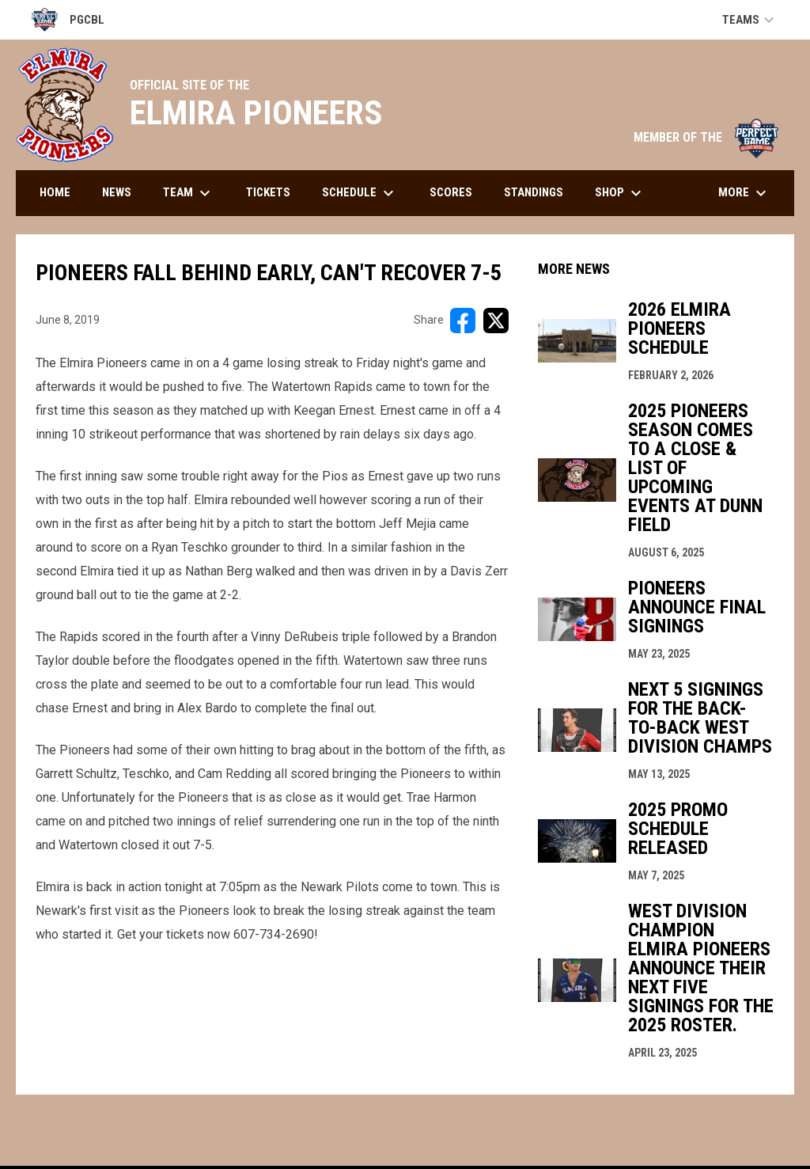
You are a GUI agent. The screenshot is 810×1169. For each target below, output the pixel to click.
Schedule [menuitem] (360, 193)
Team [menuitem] (188, 193)
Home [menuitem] (55, 192)
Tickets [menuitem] (268, 192)
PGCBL (68, 20)
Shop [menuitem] (620, 193)
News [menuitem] (116, 192)
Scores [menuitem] (451, 192)
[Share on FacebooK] (462, 320)
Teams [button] (750, 19)
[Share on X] (496, 320)
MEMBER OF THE (706, 137)
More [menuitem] (744, 193)
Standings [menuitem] (533, 192)
